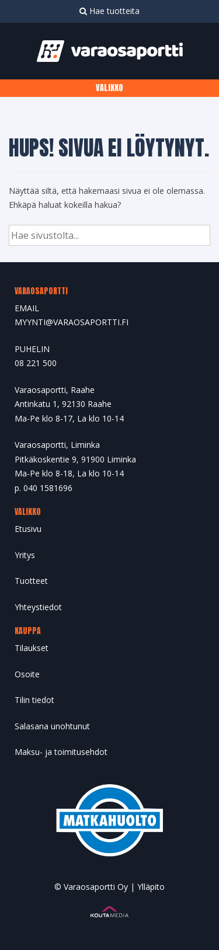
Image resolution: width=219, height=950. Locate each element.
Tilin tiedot (34, 699)
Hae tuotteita (109, 10)
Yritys (25, 555)
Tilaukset (31, 647)
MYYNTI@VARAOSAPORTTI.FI (71, 322)
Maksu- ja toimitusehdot (61, 751)
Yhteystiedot (38, 607)
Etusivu (28, 528)
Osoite (27, 674)
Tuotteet (31, 580)
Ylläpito (151, 886)
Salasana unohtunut (52, 726)
